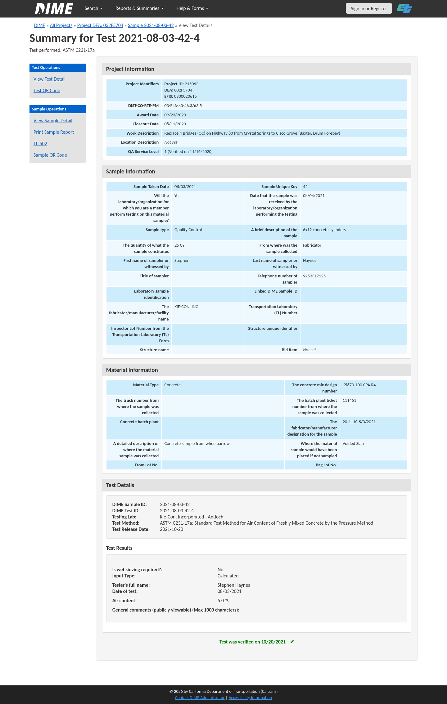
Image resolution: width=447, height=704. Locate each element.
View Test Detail (49, 79)
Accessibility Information (250, 697)
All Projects (61, 25)
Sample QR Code (50, 155)
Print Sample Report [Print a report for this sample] (54, 132)
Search (93, 8)
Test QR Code (47, 90)
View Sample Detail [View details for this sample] (53, 120)
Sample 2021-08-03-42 (151, 25)
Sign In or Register (369, 8)
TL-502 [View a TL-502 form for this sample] (40, 143)
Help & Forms (192, 8)
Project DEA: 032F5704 (100, 25)
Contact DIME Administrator (200, 697)
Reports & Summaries (139, 8)
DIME (39, 25)
